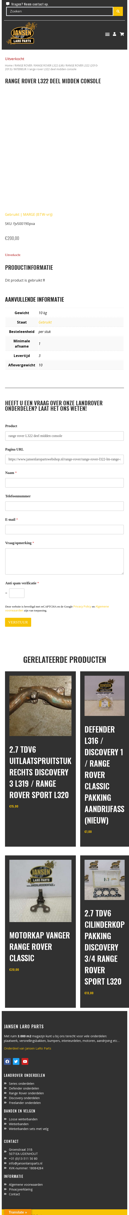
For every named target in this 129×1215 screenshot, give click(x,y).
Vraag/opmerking (19, 543)
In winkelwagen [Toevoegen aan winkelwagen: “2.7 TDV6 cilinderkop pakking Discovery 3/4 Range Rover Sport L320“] (101, 1003)
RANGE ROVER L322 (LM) (49, 65)
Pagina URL (14, 449)
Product (11, 426)
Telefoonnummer (18, 496)
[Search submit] (118, 11)
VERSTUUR (18, 622)
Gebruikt (45, 322)
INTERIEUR (20, 69)
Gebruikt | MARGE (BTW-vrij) (29, 214)
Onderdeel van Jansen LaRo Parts (27, 1048)
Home (9, 65)
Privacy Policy (82, 606)
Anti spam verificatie (22, 583)
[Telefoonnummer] (64, 506)
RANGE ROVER (23, 65)
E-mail (11, 519)
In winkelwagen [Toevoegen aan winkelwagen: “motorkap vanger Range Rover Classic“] (25, 980)
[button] (107, 34)
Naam (11, 473)
